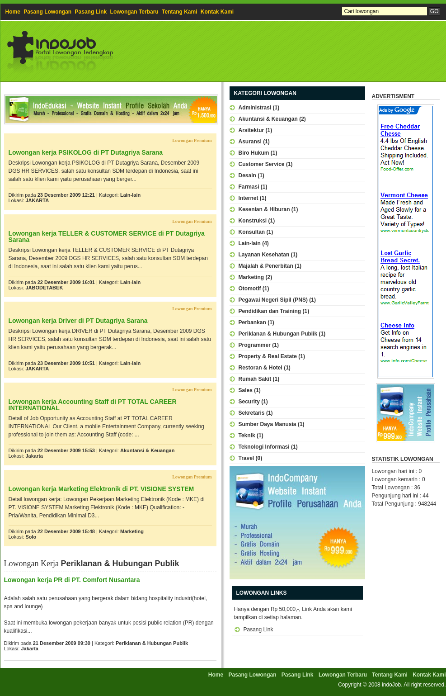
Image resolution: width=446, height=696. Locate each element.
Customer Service (262, 164)
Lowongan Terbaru (134, 12)
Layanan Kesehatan (264, 254)
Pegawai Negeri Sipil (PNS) (273, 300)
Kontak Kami (217, 12)
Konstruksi (253, 221)
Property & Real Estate (268, 356)
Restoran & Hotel (260, 368)
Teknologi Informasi (264, 447)
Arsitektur (251, 130)
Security (249, 401)
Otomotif (250, 288)
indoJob (391, 685)
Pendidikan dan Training (270, 311)
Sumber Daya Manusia (267, 424)
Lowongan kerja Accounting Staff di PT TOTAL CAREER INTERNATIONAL (93, 405)
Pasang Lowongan (47, 12)
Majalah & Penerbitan (266, 266)
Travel (246, 458)
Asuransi (250, 141)
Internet (248, 198)
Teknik (247, 435)
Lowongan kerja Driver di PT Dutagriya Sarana (78, 320)
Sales (246, 390)
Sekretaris (252, 413)
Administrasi (255, 107)
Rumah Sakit (255, 379)
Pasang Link (91, 12)
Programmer (255, 345)
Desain (247, 175)
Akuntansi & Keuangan (147, 450)
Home (12, 12)
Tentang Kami (179, 12)
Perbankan (252, 322)
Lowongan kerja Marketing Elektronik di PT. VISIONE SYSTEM (101, 488)
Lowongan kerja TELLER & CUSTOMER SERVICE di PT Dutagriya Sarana (107, 236)
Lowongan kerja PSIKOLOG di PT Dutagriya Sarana (86, 152)
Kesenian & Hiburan (264, 209)
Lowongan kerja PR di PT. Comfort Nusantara (72, 579)
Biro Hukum (254, 153)
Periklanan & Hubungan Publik (152, 643)
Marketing (132, 531)
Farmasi (249, 187)
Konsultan (252, 232)
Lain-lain (130, 195)
